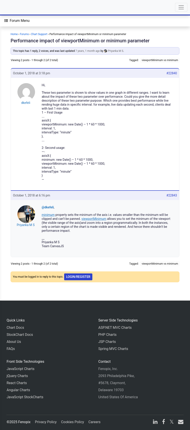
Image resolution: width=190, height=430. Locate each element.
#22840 (171, 73)
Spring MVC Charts (113, 349)
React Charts (17, 383)
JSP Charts (107, 342)
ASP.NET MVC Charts (115, 327)
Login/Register (78, 277)
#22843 (171, 195)
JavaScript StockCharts (25, 397)
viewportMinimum (94, 219)
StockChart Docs (20, 335)
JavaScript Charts (20, 369)
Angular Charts (18, 390)
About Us (14, 342)
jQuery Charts (17, 376)
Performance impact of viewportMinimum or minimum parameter (80, 40)
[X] (171, 422)
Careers (94, 422)
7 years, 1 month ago (87, 50)
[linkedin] (155, 422)
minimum (48, 215)
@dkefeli (48, 207)
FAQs (11, 349)
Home (14, 34)
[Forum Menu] (17, 21)
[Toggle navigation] (181, 7)
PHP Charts (107, 335)
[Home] (16, 7)
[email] (179, 422)
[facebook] (163, 422)
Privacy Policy (46, 422)
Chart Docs (15, 327)
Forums (24, 34)
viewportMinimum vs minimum (160, 60)
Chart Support (39, 34)
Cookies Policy (72, 422)
